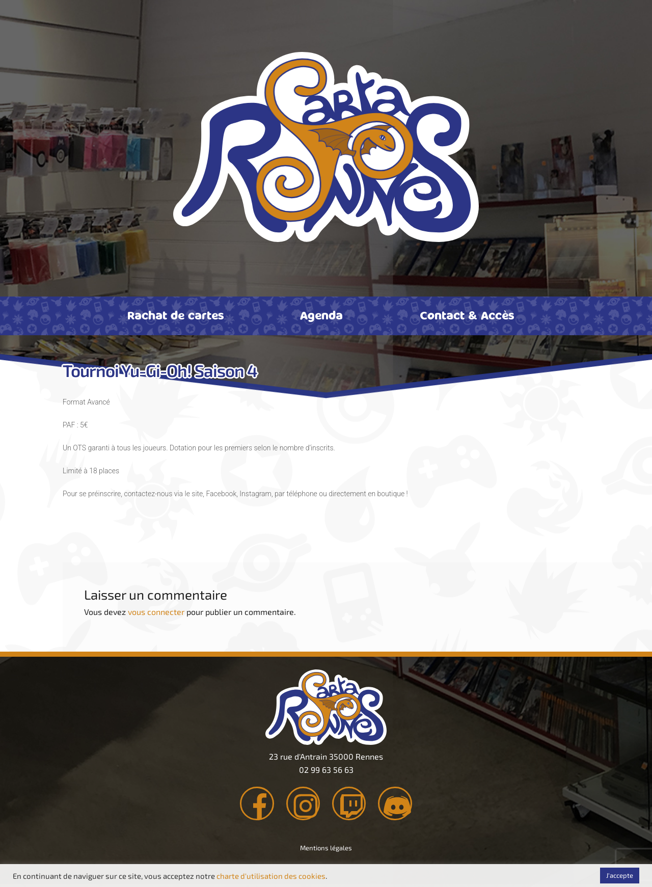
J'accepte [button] (619, 875)
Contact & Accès (467, 315)
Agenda (321, 315)
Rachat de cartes (175, 315)
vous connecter (156, 611)
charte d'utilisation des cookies (270, 875)
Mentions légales (326, 851)
